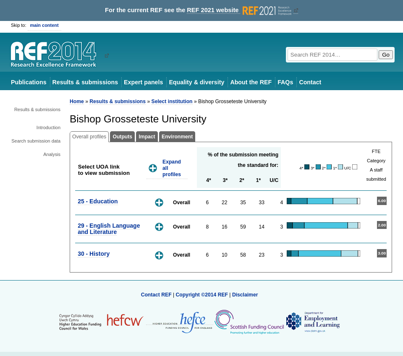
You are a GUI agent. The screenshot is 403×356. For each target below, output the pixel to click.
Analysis (51, 154)
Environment (177, 137)
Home (77, 101)
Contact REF (156, 295)
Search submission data (35, 140)
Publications (29, 82)
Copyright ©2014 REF (202, 295)
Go (386, 55)
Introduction (48, 127)
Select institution (172, 101)
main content (44, 25)
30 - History (94, 253)
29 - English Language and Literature (109, 228)
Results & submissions (85, 82)
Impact (147, 137)
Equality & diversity (196, 82)
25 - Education (98, 201)
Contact (310, 82)
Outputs (122, 137)
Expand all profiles (171, 168)
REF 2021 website (240, 10)
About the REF (251, 82)
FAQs (285, 82)
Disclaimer (245, 295)
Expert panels (143, 82)
